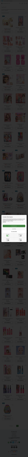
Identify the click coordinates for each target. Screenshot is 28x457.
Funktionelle (7, 239)
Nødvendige (7, 235)
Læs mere (4, 221)
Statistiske (20, 239)
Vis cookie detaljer (14, 231)
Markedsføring (20, 235)
